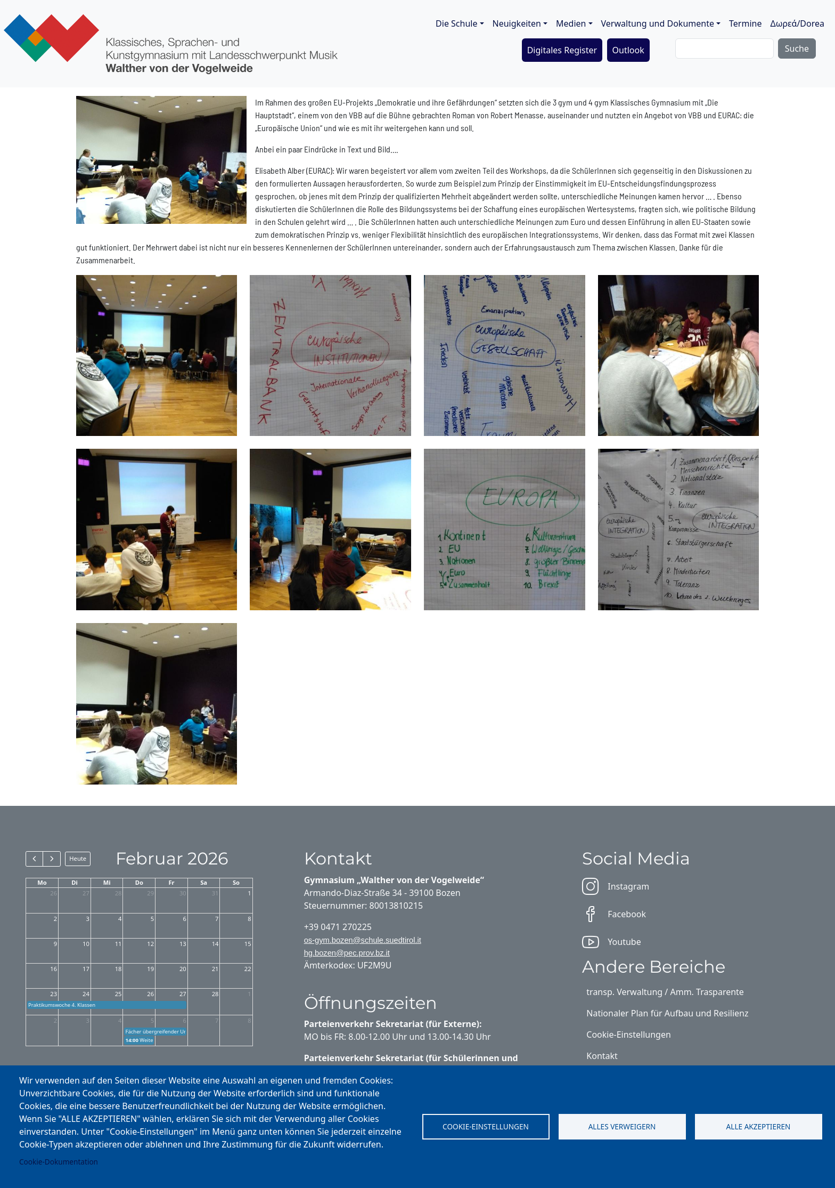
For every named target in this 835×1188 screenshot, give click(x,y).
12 (150, 944)
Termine (745, 23)
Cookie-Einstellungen (486, 1126)
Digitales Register (562, 50)
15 (247, 944)
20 (182, 969)
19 (150, 969)
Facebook (614, 914)
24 (86, 994)
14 (215, 944)
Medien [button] (571, 23)
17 (86, 969)
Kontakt (602, 1056)
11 (118, 944)
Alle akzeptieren (758, 1126)
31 (215, 893)
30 (182, 893)
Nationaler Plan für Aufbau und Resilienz (667, 1013)
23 (53, 994)
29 (150, 893)
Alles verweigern (622, 1126)
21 (215, 969)
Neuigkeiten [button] (517, 23)
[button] (157, 354)
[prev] (34, 858)
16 (53, 969)
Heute (77, 858)
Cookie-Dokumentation (58, 1162)
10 (86, 944)
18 (118, 969)
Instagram (615, 886)
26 (53, 893)
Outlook (628, 50)
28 (118, 893)
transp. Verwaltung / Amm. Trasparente (665, 992)
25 (118, 994)
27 (86, 893)
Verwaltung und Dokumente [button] (657, 23)
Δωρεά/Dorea (797, 23)
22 (247, 969)
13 (182, 944)
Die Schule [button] (456, 23)
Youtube (611, 942)
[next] (51, 858)
